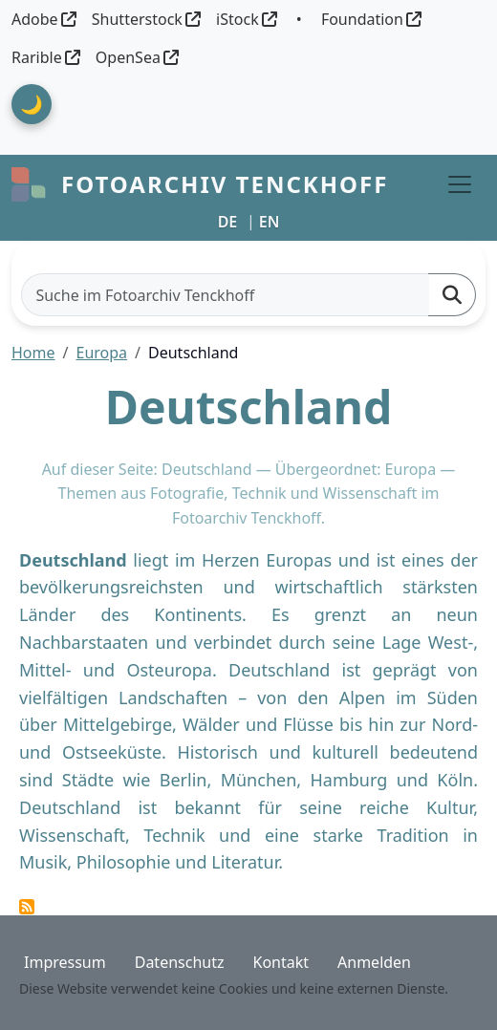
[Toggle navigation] (460, 184)
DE (228, 221)
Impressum (65, 962)
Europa (101, 352)
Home (33, 352)
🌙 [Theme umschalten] (31, 104)
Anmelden (374, 962)
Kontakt (280, 962)
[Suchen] (452, 294)
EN (269, 221)
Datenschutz (180, 962)
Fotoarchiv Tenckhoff (224, 184)
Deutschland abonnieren (26, 906)
